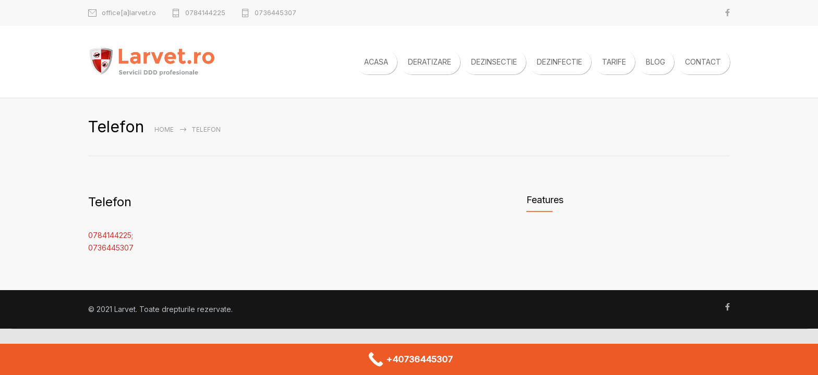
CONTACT (703, 61)
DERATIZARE (429, 61)
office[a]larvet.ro (129, 13)
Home (164, 129)
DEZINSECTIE (494, 61)
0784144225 (205, 13)
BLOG (655, 61)
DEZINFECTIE (559, 61)
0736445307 (275, 13)
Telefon (109, 201)
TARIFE (614, 61)
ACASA (376, 61)
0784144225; (110, 235)
